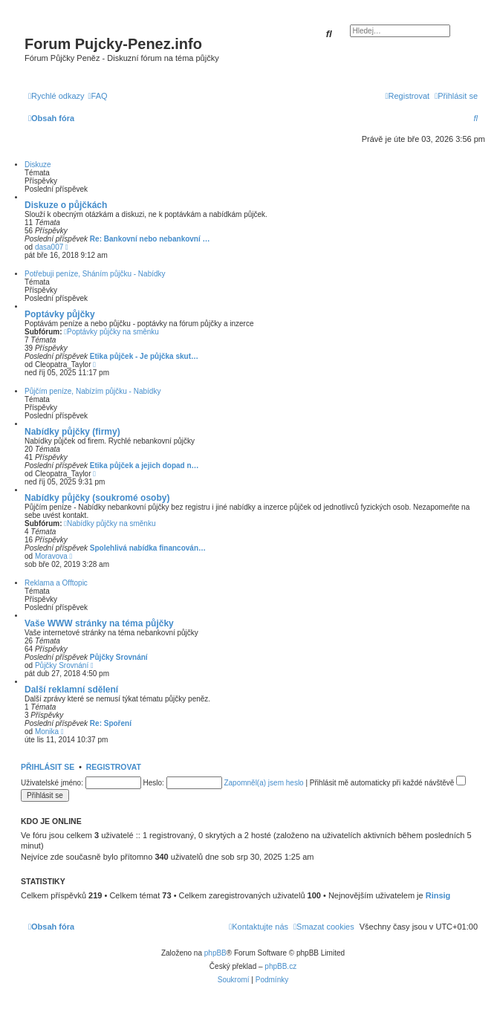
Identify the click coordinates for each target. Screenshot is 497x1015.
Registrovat (113, 766)
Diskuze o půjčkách (66, 205)
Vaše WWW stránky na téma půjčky (99, 623)
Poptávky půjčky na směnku (111, 332)
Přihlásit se (47, 766)
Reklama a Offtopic (56, 583)
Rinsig (438, 895)
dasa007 (49, 247)
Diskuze (38, 164)
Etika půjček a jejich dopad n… (144, 465)
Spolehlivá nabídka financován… (148, 548)
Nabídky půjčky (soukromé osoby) (97, 498)
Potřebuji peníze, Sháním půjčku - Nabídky (95, 274)
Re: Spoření (110, 723)
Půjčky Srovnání (119, 657)
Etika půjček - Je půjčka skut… (144, 356)
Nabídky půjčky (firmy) (72, 432)
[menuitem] (98, 96)
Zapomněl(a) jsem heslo (263, 783)
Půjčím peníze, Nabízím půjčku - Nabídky (92, 391)
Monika (47, 731)
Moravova (51, 556)
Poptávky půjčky (60, 314)
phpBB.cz (280, 966)
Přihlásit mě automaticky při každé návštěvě (388, 783)
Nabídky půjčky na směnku (109, 523)
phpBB (215, 953)
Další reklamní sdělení (71, 689)
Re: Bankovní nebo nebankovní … (150, 239)
